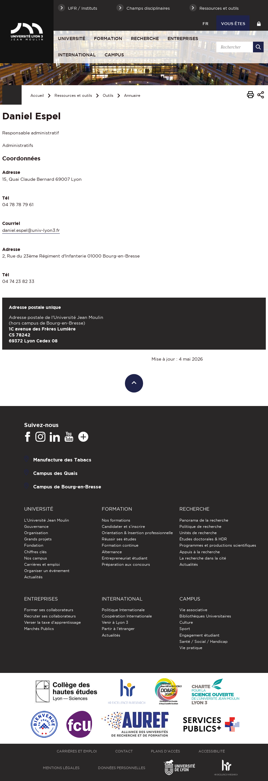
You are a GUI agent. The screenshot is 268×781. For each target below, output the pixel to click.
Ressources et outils (73, 95)
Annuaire (132, 95)
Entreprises (183, 38)
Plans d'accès (165, 751)
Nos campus (35, 558)
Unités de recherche (198, 533)
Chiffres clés (35, 552)
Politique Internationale (123, 610)
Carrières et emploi (42, 564)
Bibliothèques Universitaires (205, 616)
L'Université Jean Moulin (46, 520)
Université (71, 38)
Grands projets (38, 539)
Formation (108, 38)
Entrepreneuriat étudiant (124, 558)
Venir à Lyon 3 (115, 622)
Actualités (33, 577)
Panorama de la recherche (203, 520)
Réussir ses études (119, 539)
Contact (124, 751)
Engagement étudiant (199, 635)
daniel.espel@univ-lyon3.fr (31, 230)
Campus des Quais (55, 473)
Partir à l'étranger (118, 629)
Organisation (36, 533)
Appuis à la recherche (199, 552)
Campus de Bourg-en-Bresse (67, 486)
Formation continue (120, 545)
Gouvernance (36, 526)
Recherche (145, 38)
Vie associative (193, 610)
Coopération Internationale (127, 616)
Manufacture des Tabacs (62, 459)
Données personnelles (121, 768)
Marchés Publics (39, 629)
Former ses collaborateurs (48, 610)
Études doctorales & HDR (203, 539)
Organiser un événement (47, 571)
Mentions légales (61, 768)
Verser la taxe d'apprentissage (52, 622)
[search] (238, 47)
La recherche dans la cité (202, 558)
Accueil (37, 95)
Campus (114, 54)
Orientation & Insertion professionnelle (137, 533)
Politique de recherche (200, 526)
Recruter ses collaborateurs (50, 616)
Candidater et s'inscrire (123, 526)
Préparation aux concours (126, 564)
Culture (186, 622)
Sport (184, 629)
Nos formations (116, 520)
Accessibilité (211, 751)
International (77, 54)
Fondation (33, 545)
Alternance (112, 552)
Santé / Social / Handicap (203, 641)
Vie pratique (190, 648)
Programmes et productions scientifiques (217, 545)
